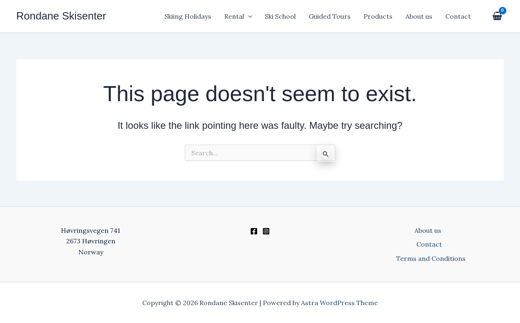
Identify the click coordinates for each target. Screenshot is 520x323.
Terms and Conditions (431, 258)
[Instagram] (266, 231)
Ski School (280, 16)
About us (418, 16)
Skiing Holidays (188, 16)
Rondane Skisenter (61, 16)
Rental (238, 16)
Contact (458, 16)
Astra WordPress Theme (339, 303)
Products (378, 16)
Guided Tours (330, 16)
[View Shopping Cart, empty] (496, 16)
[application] (248, 16)
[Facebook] (254, 231)
